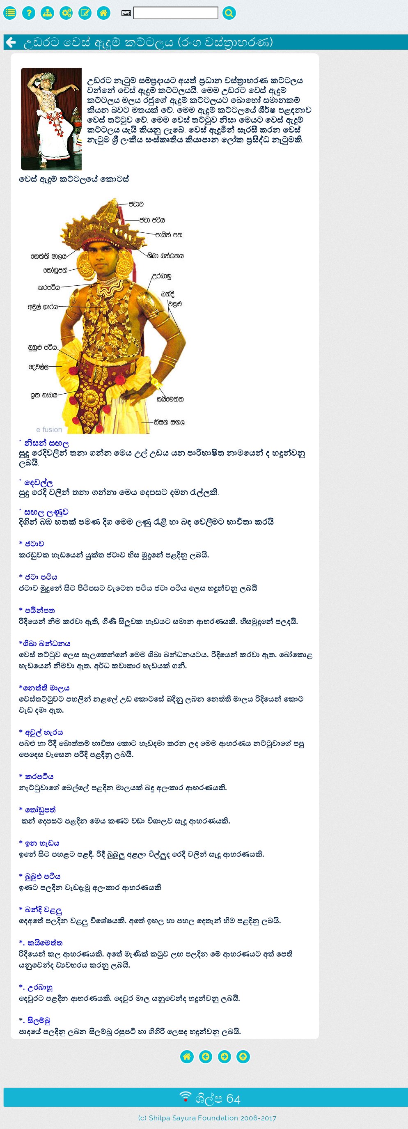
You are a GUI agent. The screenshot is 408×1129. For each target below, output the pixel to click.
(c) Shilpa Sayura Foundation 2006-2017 (207, 1118)
